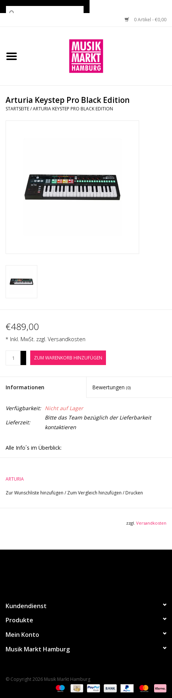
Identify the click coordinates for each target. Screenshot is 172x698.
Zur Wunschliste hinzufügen (35, 493)
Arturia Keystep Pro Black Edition (73, 109)
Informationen (25, 387)
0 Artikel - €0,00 (145, 19)
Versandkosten (66, 339)
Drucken (134, 493)
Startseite (17, 109)
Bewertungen (111, 387)
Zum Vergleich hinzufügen (95, 493)
